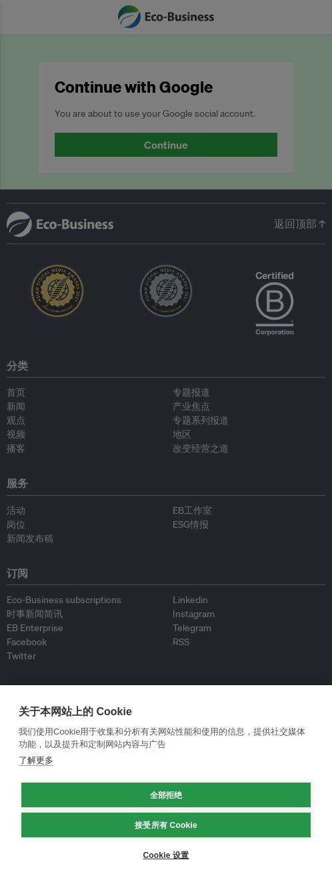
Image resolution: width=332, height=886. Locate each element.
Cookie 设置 (166, 855)
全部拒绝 (166, 795)
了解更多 (36, 760)
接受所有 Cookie (166, 825)
